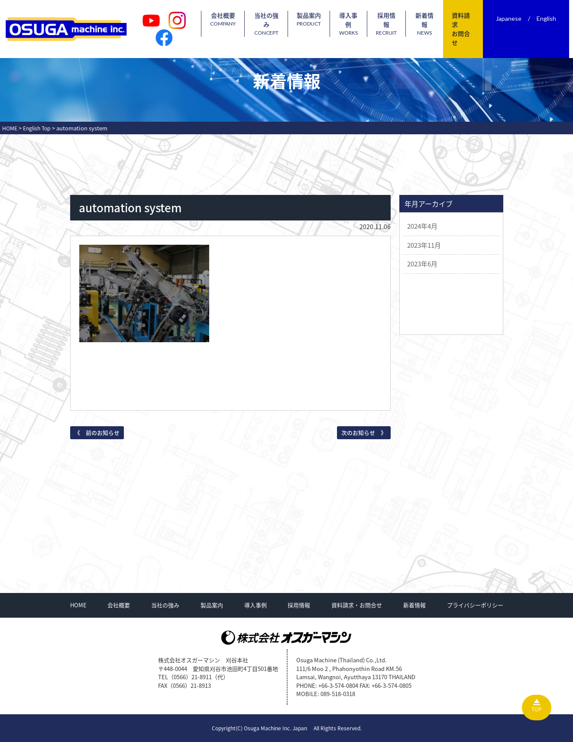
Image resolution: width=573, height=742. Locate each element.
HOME (78, 605)
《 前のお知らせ (97, 432)
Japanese (512, 18)
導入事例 (357, 24)
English (550, 18)
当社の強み (276, 24)
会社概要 (233, 19)
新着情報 (431, 24)
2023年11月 (424, 245)
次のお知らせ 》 (363, 432)
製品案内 (318, 19)
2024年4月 (422, 226)
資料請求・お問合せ (356, 605)
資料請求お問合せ (465, 29)
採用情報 (394, 24)
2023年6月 (422, 264)
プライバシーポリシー (475, 605)
